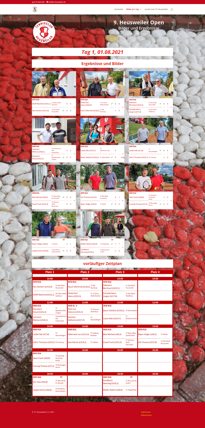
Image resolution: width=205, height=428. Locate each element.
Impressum (146, 412)
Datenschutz (146, 415)
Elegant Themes (50, 424)
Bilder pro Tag (132, 9)
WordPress (74, 424)
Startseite (118, 9)
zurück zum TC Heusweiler (156, 9)
